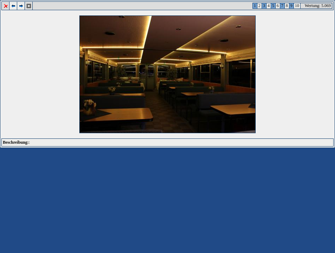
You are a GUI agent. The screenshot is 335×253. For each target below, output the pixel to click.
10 (297, 5)
